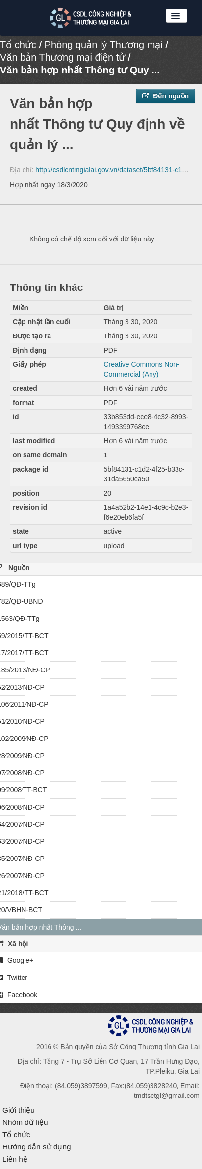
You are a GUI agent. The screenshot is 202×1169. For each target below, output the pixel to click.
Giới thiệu (18, 1110)
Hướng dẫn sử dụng (36, 1147)
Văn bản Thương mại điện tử (62, 57)
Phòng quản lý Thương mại (104, 44)
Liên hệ (14, 1159)
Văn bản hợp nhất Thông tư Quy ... (80, 70)
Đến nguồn (165, 96)
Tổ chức (18, 44)
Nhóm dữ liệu (25, 1122)
